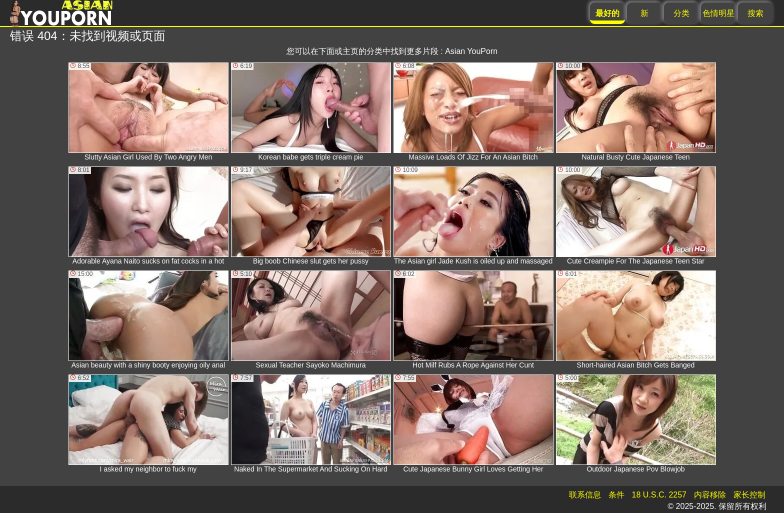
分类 (682, 13)
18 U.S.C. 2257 (659, 494)
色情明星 (718, 13)
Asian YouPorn (471, 51)
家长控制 (750, 494)
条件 (616, 494)
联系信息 (585, 494)
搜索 (756, 13)
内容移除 (710, 494)
